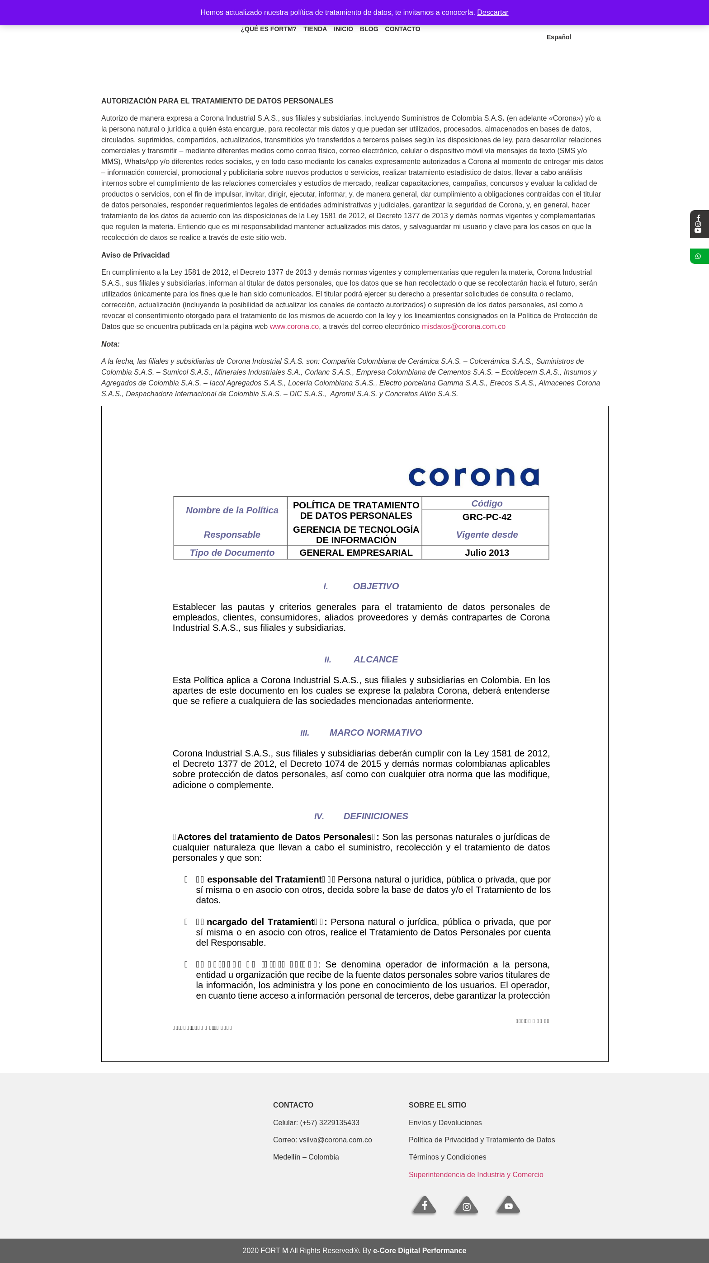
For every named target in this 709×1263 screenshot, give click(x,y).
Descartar (492, 12)
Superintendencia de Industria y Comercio (476, 1174)
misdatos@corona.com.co (464, 326)
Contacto (402, 30)
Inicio (343, 30)
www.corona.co (294, 326)
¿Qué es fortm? (269, 30)
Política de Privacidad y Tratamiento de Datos (482, 1140)
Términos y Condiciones (448, 1157)
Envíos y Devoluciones (445, 1123)
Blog (369, 30)
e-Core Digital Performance (419, 1250)
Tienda (315, 30)
